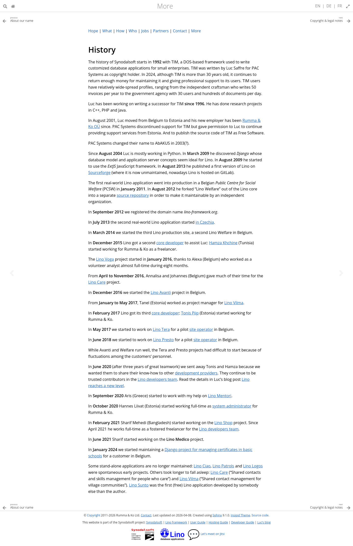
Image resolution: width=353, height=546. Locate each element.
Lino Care (96, 282)
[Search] (5, 6)
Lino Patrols (223, 466)
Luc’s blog (264, 522)
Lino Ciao (202, 466)
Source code (260, 515)
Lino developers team (157, 379)
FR (340, 6)
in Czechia (205, 222)
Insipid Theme (240, 515)
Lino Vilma (233, 302)
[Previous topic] (12, 273)
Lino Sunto (139, 485)
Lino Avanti (161, 292)
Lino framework (176, 522)
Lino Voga (105, 259)
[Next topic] (341, 273)
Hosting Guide (218, 522)
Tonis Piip (190, 313)
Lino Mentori (219, 395)
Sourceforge (99, 172)
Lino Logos (253, 466)
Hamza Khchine (223, 242)
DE (329, 6)
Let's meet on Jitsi (206, 534)
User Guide (197, 522)
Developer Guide (242, 522)
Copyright (93, 515)
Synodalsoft (154, 522)
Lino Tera (161, 329)
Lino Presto (163, 339)
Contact (146, 515)
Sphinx (217, 515)
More (165, 6)
